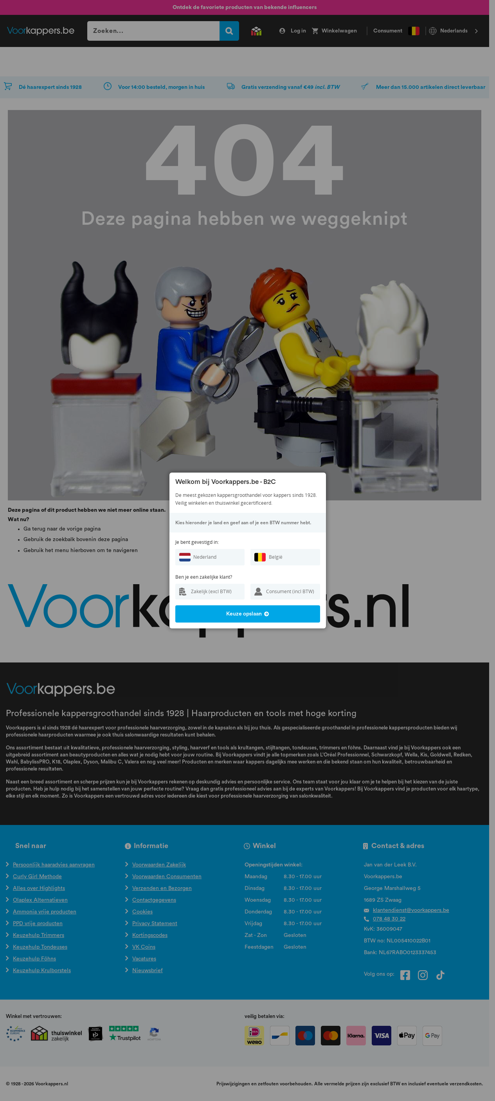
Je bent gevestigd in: (197, 542)
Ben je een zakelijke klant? (203, 577)
